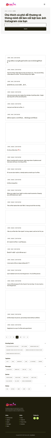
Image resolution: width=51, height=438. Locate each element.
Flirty (7, 361)
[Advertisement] (25, 47)
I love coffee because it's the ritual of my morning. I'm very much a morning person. (25, 284)
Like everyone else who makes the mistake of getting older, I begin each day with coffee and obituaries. (25, 95)
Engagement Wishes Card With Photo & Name (14, 349)
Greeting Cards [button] (9, 343)
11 (24, 337)
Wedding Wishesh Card (34, 346)
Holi (30, 369)
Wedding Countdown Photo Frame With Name (34, 349)
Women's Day (17, 369)
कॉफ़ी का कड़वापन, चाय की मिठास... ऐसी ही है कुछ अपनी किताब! (22, 118)
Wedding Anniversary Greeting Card (13, 353)
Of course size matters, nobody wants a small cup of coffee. (23, 172)
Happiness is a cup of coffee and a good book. (19, 328)
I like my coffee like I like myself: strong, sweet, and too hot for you (25, 231)
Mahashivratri (9, 369)
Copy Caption (17, 57)
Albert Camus (33, 377)
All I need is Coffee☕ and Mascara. (16, 242)
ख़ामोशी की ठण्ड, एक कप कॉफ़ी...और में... (17, 85)
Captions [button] (7, 358)
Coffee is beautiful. (12, 183)
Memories (40, 361)
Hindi (12, 57)
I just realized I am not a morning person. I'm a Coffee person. (24, 273)
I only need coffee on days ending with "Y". (18, 263)
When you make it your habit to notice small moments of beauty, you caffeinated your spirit (24, 194)
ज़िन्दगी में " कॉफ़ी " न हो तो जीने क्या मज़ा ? (16, 252)
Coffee (9, 57)
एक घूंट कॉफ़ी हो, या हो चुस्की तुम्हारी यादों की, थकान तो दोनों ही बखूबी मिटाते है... (24, 61)
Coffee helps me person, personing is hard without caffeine (23, 317)
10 (20, 337)
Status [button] (7, 386)
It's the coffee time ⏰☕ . (14, 150)
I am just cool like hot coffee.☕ (15, 107)
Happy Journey (24, 346)
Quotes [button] (7, 374)
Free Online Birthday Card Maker (12, 346)
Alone (26, 361)
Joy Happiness (33, 361)
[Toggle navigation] (44, 4)
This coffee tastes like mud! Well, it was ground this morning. (24, 205)
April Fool (24, 369)
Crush (13, 361)
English (12, 69)
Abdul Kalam (25, 377)
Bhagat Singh (17, 377)
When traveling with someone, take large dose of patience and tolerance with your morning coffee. (24, 161)
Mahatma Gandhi (9, 377)
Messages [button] (8, 366)
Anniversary (19, 361)
